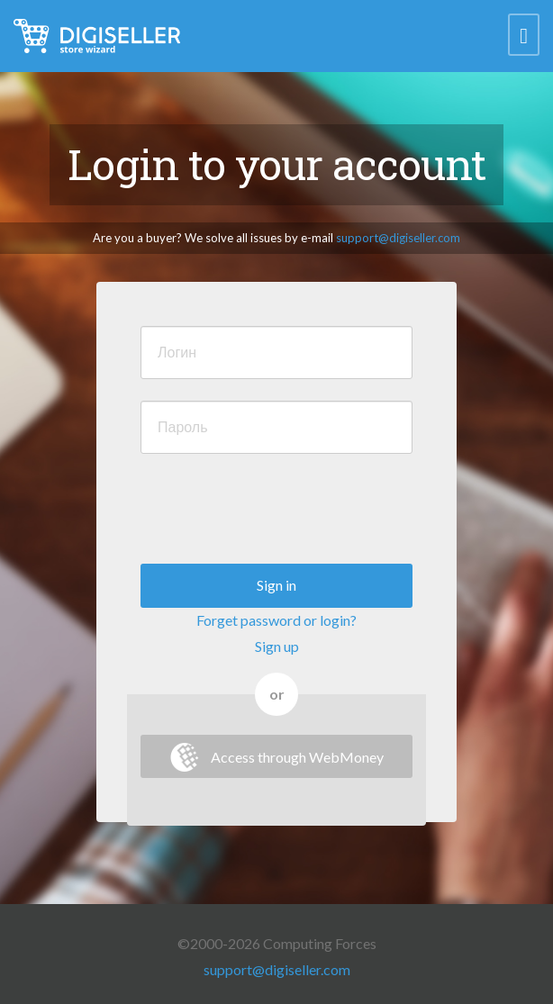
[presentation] (277, 510)
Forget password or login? (276, 620)
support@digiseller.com (398, 238)
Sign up (277, 646)
